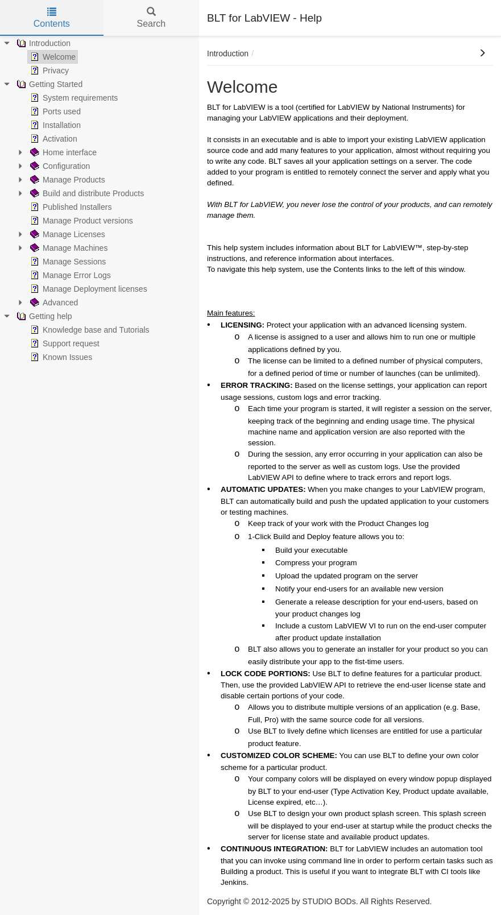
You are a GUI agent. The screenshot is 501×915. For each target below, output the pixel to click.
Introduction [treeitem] (42, 43)
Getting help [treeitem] (43, 316)
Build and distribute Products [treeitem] (86, 193)
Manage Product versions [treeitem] (80, 220)
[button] (482, 53)
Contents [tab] (52, 17)
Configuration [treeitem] (59, 166)
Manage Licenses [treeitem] (66, 234)
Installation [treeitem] (54, 125)
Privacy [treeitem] (48, 70)
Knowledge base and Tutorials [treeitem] (89, 330)
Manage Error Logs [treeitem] (69, 275)
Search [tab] (150, 17)
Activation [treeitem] (52, 139)
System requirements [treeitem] (73, 98)
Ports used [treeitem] (54, 111)
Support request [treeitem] (64, 343)
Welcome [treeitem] (52, 57)
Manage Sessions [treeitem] (67, 261)
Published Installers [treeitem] (69, 207)
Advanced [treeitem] (53, 302)
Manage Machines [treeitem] (67, 248)
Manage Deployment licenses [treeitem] (87, 289)
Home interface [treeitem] (62, 152)
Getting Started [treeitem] (48, 84)
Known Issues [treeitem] (60, 357)
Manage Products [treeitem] (66, 180)
